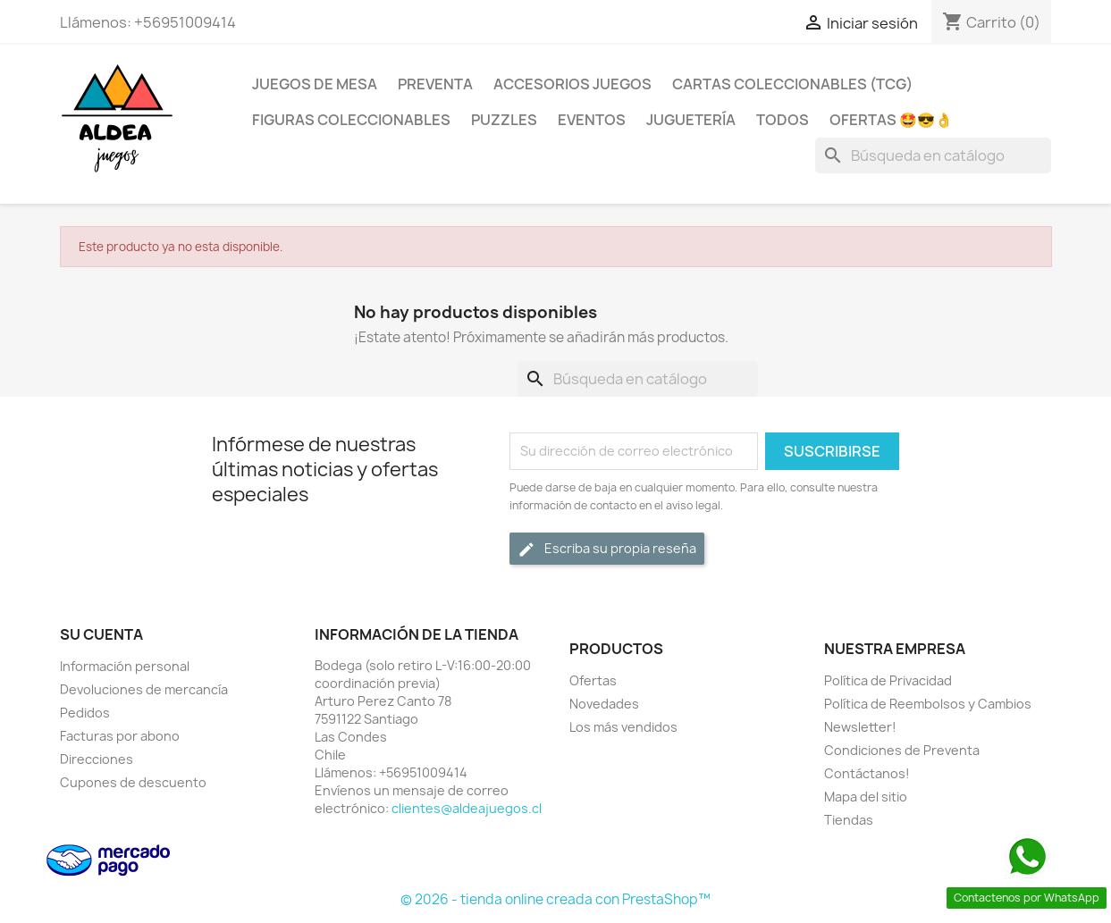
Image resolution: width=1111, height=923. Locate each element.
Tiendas (848, 819)
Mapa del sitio (865, 796)
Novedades (604, 703)
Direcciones (96, 759)
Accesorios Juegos (572, 84)
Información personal (124, 666)
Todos (782, 120)
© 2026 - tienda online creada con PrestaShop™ (555, 899)
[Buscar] (933, 155)
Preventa (435, 84)
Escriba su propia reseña (607, 549)
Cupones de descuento (133, 782)
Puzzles (504, 120)
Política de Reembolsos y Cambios (927, 703)
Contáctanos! (867, 773)
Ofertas (593, 680)
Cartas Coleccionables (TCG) (792, 84)
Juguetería (691, 120)
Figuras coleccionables (351, 120)
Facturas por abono (120, 735)
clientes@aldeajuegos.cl (466, 808)
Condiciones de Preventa (902, 750)
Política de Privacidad (888, 680)
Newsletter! (860, 726)
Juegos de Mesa (314, 84)
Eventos (592, 120)
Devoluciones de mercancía (144, 689)
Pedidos (85, 712)
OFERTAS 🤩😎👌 (891, 120)
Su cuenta (101, 634)
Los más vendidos (623, 726)
